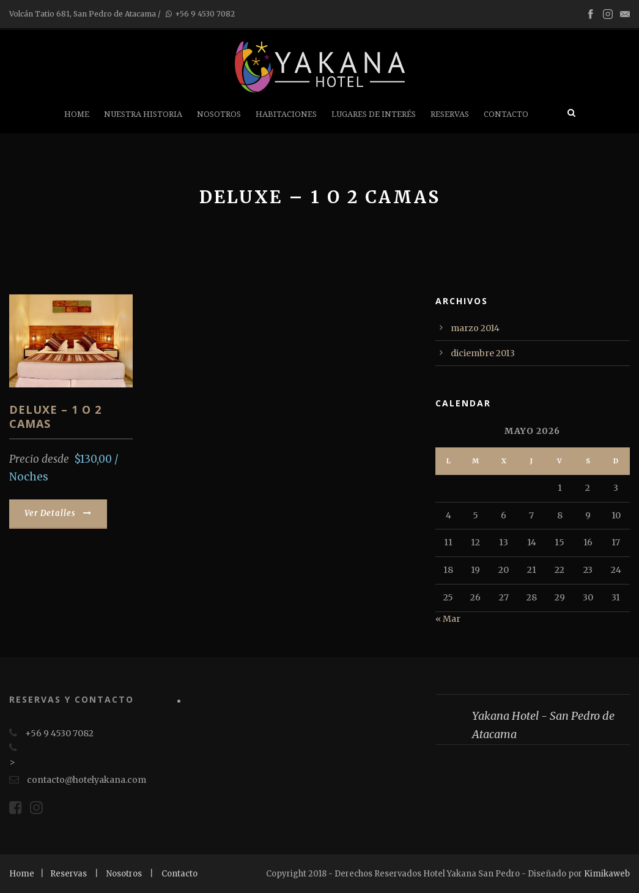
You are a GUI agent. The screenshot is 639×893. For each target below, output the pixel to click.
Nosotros (219, 114)
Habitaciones (286, 114)
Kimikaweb (607, 874)
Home (76, 114)
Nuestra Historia (143, 114)
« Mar (447, 618)
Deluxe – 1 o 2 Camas (55, 416)
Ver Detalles (58, 513)
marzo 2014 (475, 328)
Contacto (506, 114)
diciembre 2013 (483, 353)
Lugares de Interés (373, 114)
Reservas (449, 114)
